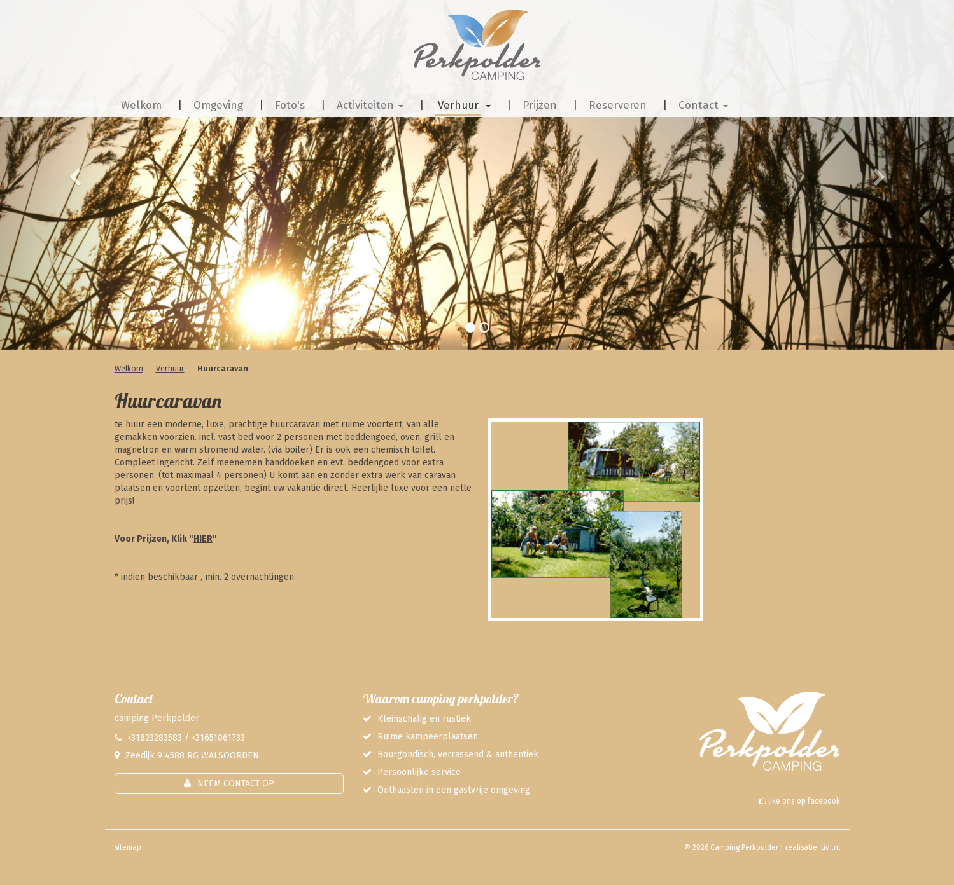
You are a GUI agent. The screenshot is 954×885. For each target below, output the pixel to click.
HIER (203, 538)
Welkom (129, 368)
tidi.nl (830, 847)
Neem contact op (235, 783)
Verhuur (170, 368)
